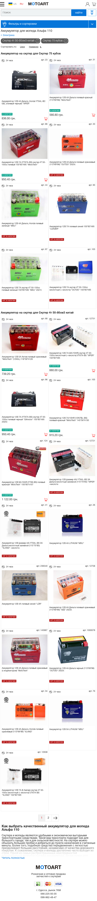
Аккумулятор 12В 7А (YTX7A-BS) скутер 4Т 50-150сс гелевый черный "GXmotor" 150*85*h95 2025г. (24, 419)
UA (12, 4)
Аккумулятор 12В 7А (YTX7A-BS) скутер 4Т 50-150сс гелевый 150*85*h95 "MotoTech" (24, 163)
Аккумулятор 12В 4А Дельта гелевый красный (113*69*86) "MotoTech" (71, 99)
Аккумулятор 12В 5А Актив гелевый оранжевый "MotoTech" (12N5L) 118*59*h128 (24, 358)
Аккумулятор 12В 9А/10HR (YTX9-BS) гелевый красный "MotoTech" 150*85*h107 (23, 483)
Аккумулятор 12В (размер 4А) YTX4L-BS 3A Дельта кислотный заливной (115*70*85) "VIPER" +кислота (72, 482)
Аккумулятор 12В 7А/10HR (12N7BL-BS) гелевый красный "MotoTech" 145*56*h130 (69, 419)
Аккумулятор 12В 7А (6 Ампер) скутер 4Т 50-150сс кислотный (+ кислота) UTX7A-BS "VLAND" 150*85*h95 (23, 792)
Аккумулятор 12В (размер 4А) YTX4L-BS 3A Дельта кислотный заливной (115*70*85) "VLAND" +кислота (22, 545)
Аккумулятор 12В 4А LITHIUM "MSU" (66, 543)
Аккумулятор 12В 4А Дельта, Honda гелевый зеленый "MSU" (22, 225)
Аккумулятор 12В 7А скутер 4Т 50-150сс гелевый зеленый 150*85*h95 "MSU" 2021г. (22, 289)
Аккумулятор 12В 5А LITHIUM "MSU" (66, 729)
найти (79, 12)
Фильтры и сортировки (22, 24)
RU (21, 4)
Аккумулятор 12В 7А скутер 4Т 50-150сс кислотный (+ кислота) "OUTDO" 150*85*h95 (70, 288)
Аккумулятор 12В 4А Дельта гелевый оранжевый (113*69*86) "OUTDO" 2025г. (72, 163)
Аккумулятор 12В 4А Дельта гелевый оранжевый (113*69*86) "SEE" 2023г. (72, 609)
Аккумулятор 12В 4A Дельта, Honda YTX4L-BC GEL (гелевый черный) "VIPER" (23, 102)
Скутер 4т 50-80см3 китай (18, 41)
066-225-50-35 (49, 894)
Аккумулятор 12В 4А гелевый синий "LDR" (22, 604)
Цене (22, 47)
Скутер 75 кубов (52, 41)
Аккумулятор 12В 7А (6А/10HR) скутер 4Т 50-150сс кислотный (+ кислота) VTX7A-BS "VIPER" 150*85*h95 (71, 355)
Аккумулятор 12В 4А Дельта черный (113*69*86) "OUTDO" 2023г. (71, 669)
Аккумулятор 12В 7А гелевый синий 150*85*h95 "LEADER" (72, 228)
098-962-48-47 (49, 897)
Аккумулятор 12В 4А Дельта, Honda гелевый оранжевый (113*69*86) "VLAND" (22, 730)
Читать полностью (13, 858)
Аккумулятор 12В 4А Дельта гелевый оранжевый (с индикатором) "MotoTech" (24, 669)
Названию (33, 47)
